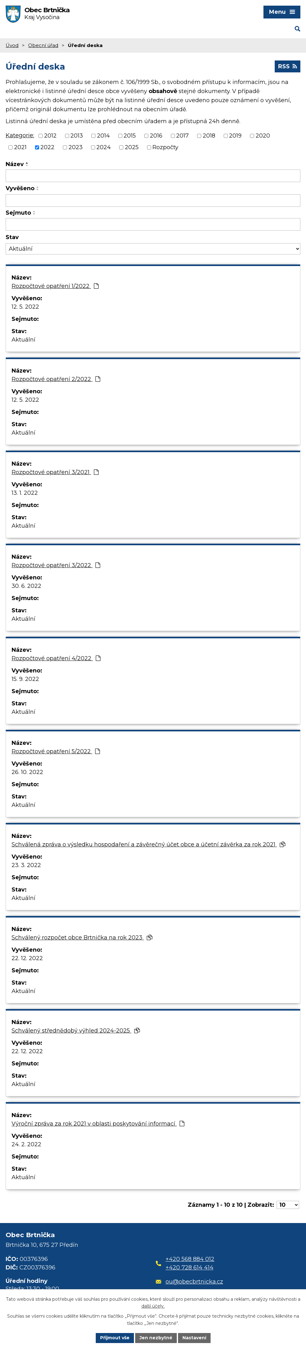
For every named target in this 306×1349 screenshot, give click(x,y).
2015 (130, 135)
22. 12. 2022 (27, 958)
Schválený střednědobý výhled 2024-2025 (76, 1030)
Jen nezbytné (156, 1338)
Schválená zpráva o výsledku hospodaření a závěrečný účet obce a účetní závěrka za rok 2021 (148, 844)
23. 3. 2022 (26, 865)
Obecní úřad (43, 45)
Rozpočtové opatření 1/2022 (55, 286)
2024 (103, 147)
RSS (287, 66)
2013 (76, 135)
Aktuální (23, 339)
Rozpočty (165, 147)
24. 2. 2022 (26, 1144)
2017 (182, 135)
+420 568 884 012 (190, 1259)
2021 (20, 147)
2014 (103, 135)
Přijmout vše (115, 1338)
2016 (156, 135)
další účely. (153, 1306)
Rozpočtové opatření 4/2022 (56, 658)
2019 (235, 135)
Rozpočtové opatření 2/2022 (56, 379)
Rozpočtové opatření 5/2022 (56, 751)
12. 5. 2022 (25, 306)
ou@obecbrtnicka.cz (189, 1281)
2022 (47, 147)
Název (15, 164)
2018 (209, 135)
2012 (50, 135)
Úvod (12, 45)
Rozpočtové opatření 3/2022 (56, 565)
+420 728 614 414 (189, 1267)
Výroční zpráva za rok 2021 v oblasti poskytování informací (98, 1123)
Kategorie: (20, 135)
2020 (263, 135)
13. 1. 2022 (25, 492)
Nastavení (194, 1338)
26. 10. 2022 (27, 772)
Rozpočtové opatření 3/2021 (55, 472)
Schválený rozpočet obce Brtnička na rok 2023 (82, 937)
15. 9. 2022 (25, 679)
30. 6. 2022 (26, 586)
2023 (76, 147)
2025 (132, 147)
